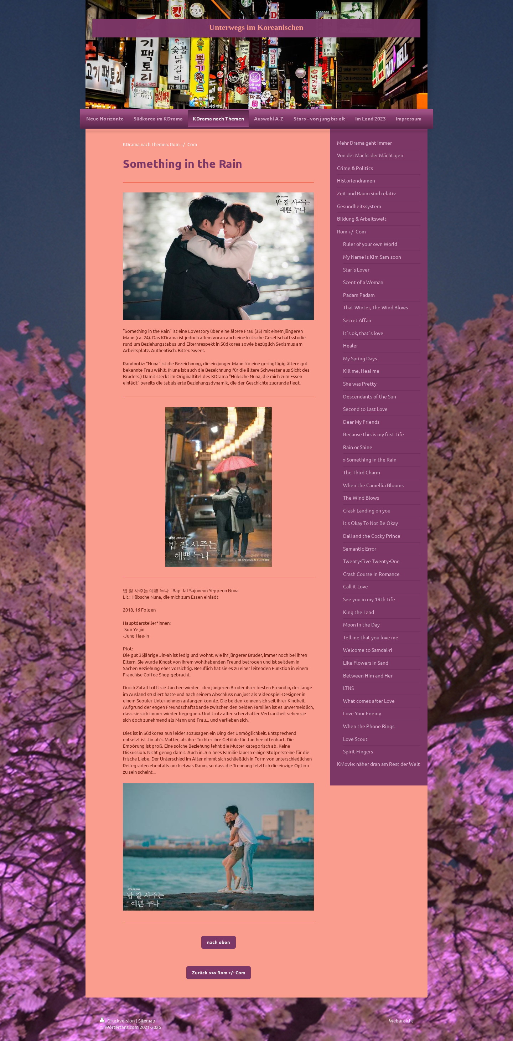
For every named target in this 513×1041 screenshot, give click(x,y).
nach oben (218, 942)
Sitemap (146, 1020)
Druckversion (118, 1020)
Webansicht (401, 1020)
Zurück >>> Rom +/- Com (218, 972)
